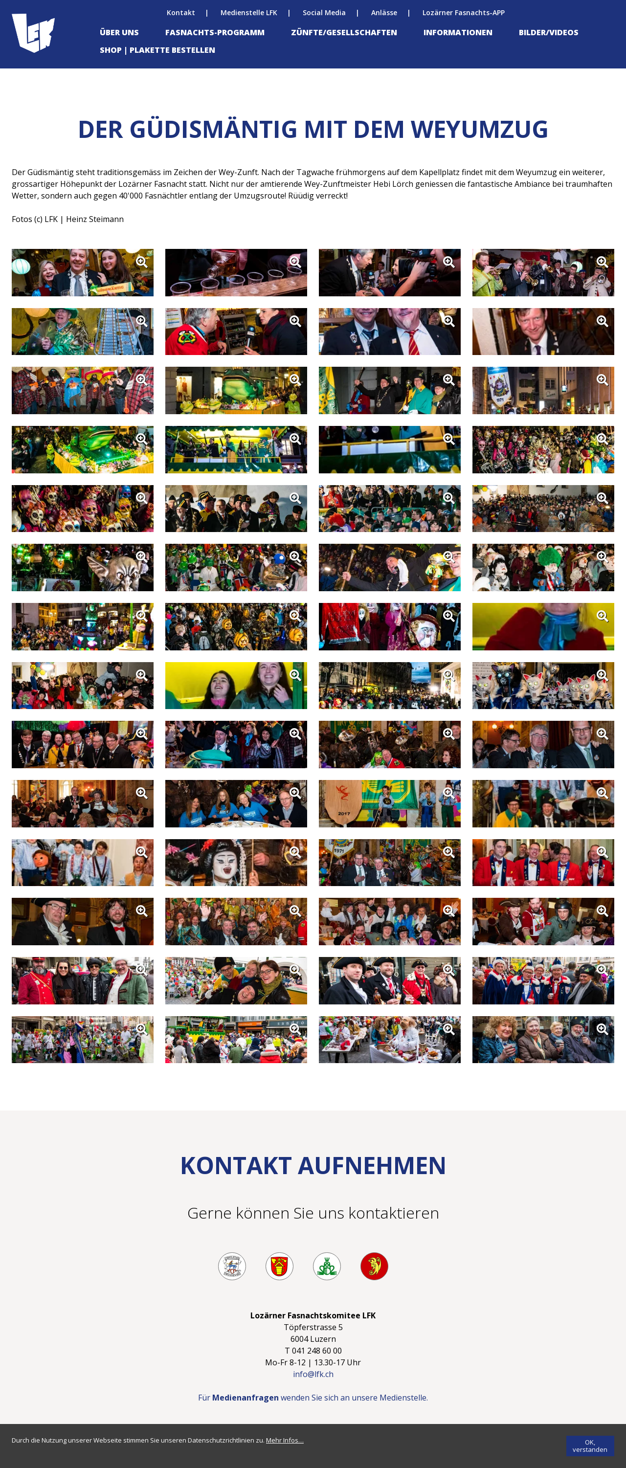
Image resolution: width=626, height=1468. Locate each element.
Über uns (119, 32)
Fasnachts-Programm (215, 32)
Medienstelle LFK (249, 12)
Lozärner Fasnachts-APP (464, 12)
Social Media (324, 12)
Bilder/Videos (549, 32)
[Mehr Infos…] (285, 1440)
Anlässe (384, 12)
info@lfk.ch (313, 1374)
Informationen (458, 32)
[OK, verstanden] (590, 1446)
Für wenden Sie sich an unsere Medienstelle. (313, 1397)
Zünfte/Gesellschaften (344, 32)
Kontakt (181, 12)
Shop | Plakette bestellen (157, 49)
